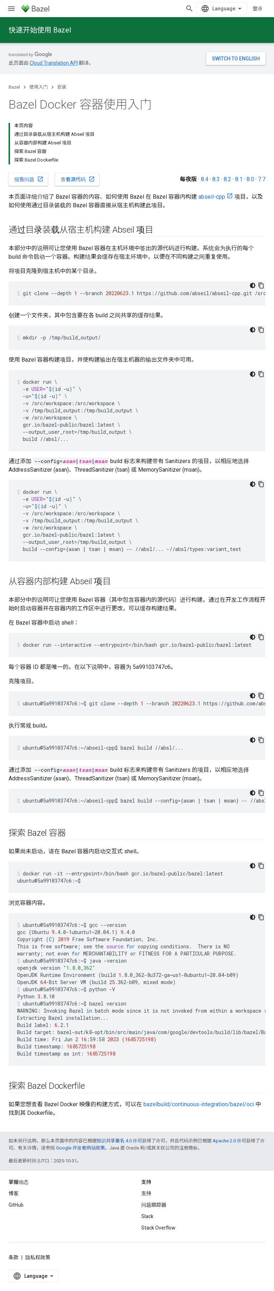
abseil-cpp (211, 196)
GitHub (16, 1205)
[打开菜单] (11, 8)
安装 (61, 87)
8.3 (216, 179)
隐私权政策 (37, 1257)
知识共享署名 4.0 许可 (119, 1140)
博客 (14, 1193)
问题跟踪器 (153, 1205)
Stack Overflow (158, 1228)
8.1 (239, 179)
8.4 (204, 179)
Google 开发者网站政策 (80, 1148)
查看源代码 (78, 179)
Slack (147, 1216)
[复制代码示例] (261, 285)
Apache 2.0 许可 (229, 1140)
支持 (146, 1193)
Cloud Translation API (54, 63)
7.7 (261, 179)
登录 (258, 8)
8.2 (227, 179)
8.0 (250, 179)
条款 (14, 1257)
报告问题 (29, 179)
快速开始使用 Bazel (40, 30)
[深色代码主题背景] (252, 285)
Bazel (14, 87)
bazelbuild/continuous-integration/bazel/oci (198, 1104)
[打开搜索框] (189, 8)
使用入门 (38, 87)
